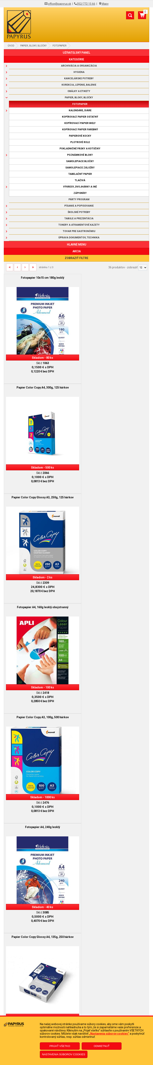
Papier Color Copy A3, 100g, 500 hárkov (40, 487)
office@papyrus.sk (59, 3)
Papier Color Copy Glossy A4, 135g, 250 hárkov (40, 592)
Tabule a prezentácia (78, 218)
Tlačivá (80, 180)
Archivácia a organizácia (79, 65)
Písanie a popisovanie (79, 205)
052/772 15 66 (86, 3)
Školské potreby (79, 212)
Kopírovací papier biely (80, 123)
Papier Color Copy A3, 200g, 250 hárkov (113, 697)
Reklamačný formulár (76, 1001)
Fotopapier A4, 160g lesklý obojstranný (112, 382)
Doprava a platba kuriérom (76, 977)
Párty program (79, 199)
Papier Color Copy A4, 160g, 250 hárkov (40, 697)
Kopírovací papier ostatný (80, 116)
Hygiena (79, 72)
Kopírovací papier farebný (80, 129)
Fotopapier (60, 45)
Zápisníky (80, 193)
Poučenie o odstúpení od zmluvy (76, 1013)
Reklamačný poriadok (76, 971)
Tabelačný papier (80, 174)
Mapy (105, 3)
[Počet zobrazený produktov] (142, 267)
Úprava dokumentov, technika (78, 237)
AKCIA (77, 251)
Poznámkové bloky (80, 155)
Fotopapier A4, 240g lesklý (112, 487)
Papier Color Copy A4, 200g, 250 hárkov (40, 802)
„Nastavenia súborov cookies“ (109, 1033)
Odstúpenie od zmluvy (77, 1007)
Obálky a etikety (79, 91)
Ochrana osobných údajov (76, 983)
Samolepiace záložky (80, 167)
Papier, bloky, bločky (33, 45)
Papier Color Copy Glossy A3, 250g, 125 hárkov (40, 382)
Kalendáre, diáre (80, 110)
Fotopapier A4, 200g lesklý (112, 802)
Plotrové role (80, 142)
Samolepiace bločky (80, 161)
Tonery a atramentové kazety (79, 224)
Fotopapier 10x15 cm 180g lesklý (40, 277)
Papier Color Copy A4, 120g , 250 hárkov (112, 592)
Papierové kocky (80, 135)
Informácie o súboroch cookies (76, 989)
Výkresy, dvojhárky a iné (80, 186)
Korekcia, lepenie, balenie (79, 84)
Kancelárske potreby (79, 78)
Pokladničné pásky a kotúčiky (80, 148)
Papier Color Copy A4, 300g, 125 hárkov (113, 277)
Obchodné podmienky (76, 965)
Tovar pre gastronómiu (79, 231)
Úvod (11, 45)
